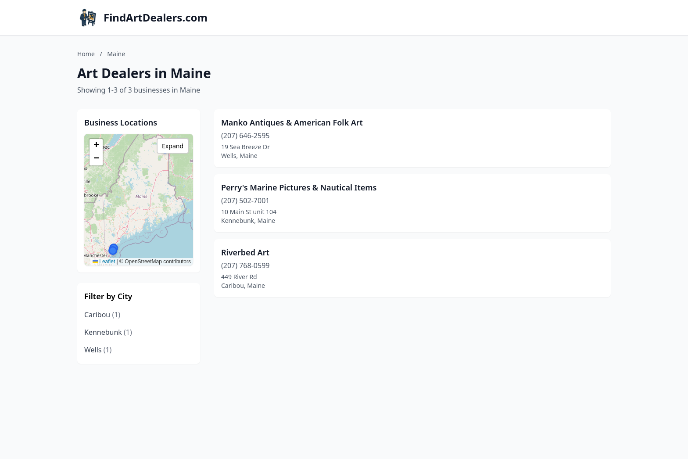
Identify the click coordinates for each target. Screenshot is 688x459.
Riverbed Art (245, 252)
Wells (97, 350)
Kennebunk (108, 332)
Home (86, 54)
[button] (112, 250)
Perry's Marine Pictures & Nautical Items (298, 187)
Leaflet (104, 261)
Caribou (102, 314)
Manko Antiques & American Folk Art (292, 122)
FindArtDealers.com (156, 18)
